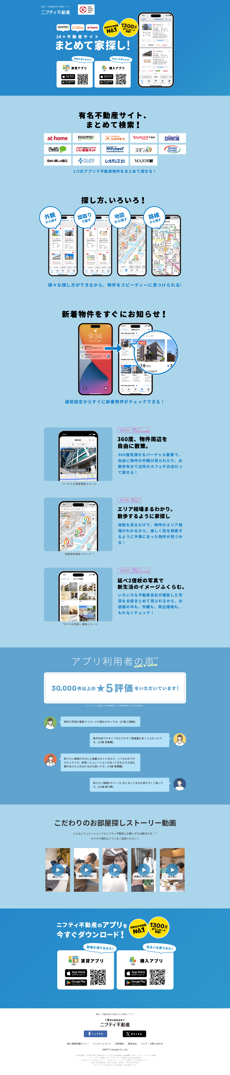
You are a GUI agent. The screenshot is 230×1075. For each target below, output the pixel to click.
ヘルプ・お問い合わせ (152, 1043)
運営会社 (132, 1043)
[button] (57, 870)
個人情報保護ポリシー (78, 1043)
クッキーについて (102, 1043)
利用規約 (119, 1043)
